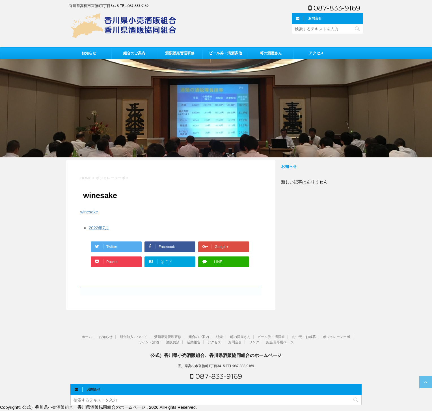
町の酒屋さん (271, 53)
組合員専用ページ (279, 342)
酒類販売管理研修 (180, 53)
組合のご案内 (134, 53)
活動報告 (193, 342)
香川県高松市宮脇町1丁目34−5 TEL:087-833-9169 (216, 366)
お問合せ (235, 342)
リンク (254, 342)
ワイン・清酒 (149, 342)
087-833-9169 (334, 8)
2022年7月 (99, 227)
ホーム (87, 337)
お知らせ (88, 53)
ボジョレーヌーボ (336, 337)
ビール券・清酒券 (271, 337)
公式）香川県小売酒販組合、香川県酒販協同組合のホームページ (216, 355)
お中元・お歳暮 (304, 337)
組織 (219, 337)
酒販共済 (173, 342)
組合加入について (133, 337)
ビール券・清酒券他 (225, 53)
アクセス (316, 53)
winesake (89, 211)
